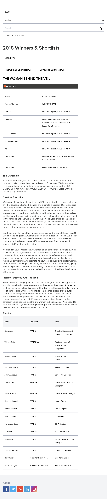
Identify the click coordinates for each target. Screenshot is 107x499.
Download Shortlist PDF (19, 70)
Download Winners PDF (52, 70)
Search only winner (16, 35)
